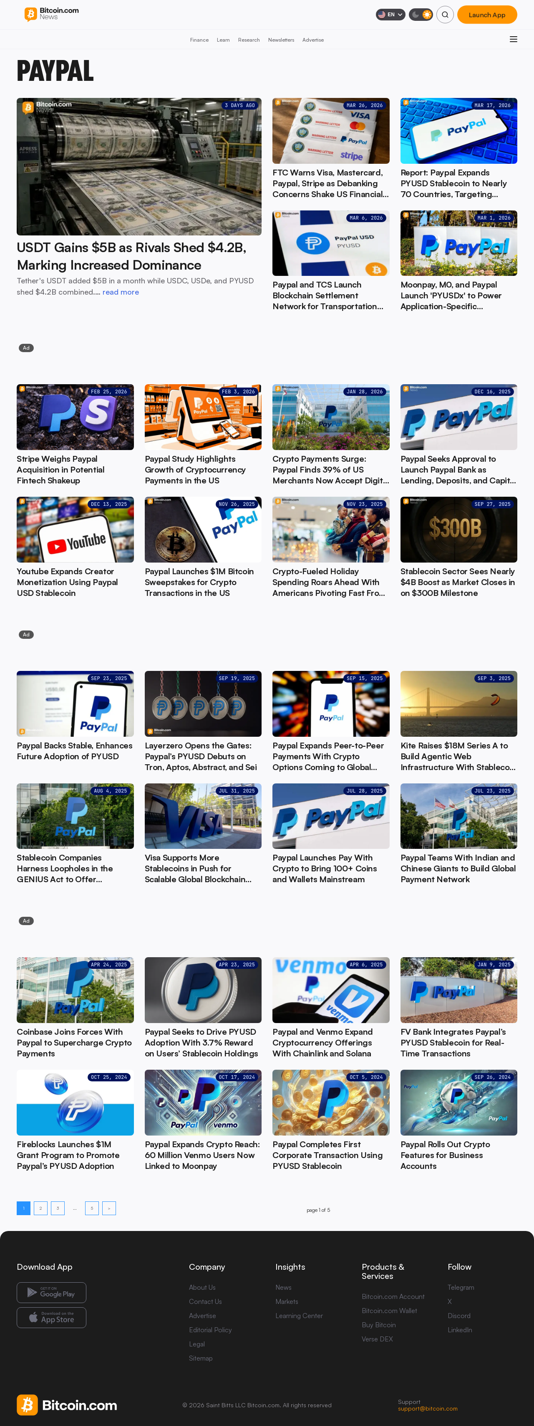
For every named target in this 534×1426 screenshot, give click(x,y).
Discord (459, 1315)
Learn (223, 40)
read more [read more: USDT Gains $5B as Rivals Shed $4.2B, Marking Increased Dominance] (121, 291)
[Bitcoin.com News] (51, 15)
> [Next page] (109, 1208)
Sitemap (201, 1358)
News (283, 1287)
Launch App (487, 14)
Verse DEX (377, 1339)
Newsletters (281, 40)
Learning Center (299, 1315)
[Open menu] (513, 39)
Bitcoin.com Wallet (389, 1310)
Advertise (313, 40)
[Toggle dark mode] (421, 14)
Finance (199, 40)
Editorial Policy (210, 1330)
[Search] (445, 14)
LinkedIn (460, 1330)
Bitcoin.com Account (393, 1296)
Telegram (461, 1287)
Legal (197, 1344)
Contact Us (205, 1301)
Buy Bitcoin (379, 1325)
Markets (286, 1301)
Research (249, 40)
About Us (202, 1287)
